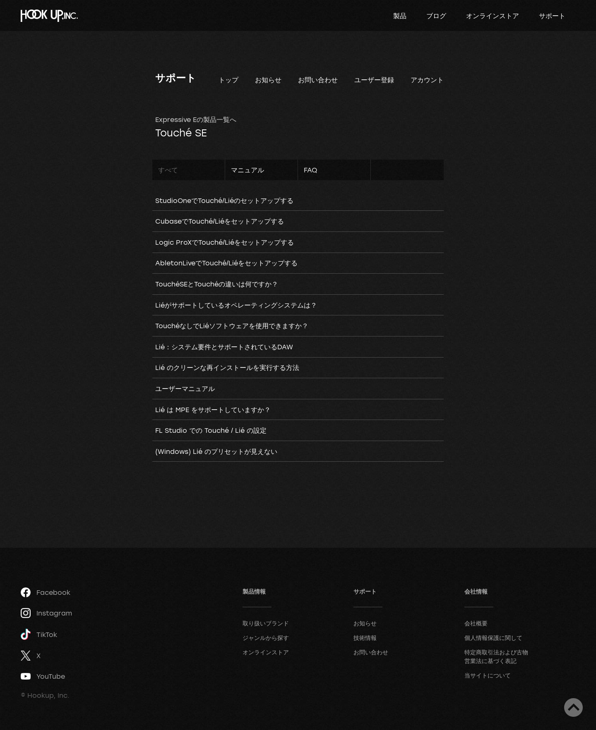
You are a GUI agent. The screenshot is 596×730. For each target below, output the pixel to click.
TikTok (39, 634)
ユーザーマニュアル (185, 388)
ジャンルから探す (266, 638)
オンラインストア (492, 15)
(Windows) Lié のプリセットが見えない (216, 451)
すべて (168, 169)
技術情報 (365, 638)
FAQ (310, 169)
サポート (552, 15)
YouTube (43, 676)
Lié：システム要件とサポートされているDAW (224, 346)
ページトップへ (573, 707)
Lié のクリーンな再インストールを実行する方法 (227, 367)
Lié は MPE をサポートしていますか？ (213, 409)
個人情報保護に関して (493, 638)
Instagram (46, 613)
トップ (228, 79)
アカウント (427, 79)
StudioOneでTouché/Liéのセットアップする (224, 200)
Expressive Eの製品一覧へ (195, 119)
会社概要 (476, 623)
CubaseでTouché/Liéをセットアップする (219, 221)
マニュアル (247, 169)
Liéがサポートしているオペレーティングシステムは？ (236, 305)
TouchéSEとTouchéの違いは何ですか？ (216, 284)
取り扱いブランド (266, 623)
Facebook (45, 592)
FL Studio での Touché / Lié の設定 (211, 430)
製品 (399, 15)
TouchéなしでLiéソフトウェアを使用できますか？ (231, 325)
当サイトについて (487, 675)
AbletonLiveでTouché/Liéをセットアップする (226, 262)
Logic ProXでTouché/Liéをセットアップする (224, 242)
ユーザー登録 (374, 79)
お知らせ (268, 79)
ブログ (436, 15)
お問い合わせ (318, 79)
